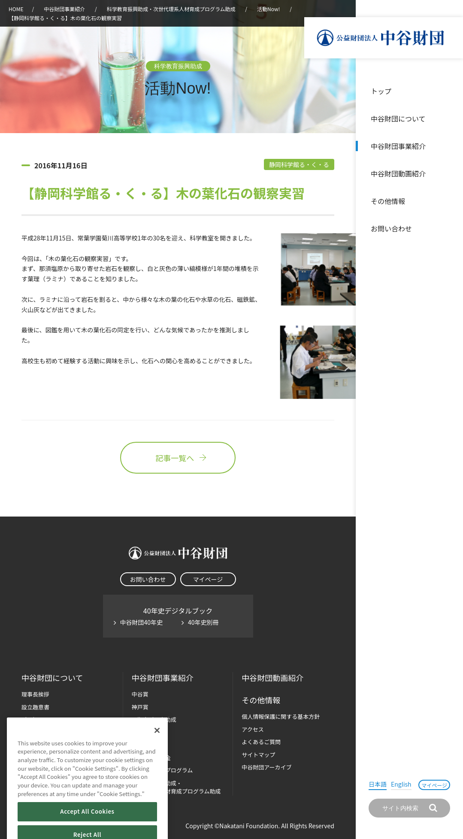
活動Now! (268, 8)
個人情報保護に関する (281, 716)
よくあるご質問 (261, 742)
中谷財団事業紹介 (398, 146)
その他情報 (388, 201)
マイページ (434, 785)
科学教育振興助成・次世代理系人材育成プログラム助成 (171, 8)
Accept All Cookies (87, 824)
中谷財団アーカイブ (266, 767)
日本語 (378, 784)
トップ (381, 91)
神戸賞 (140, 707)
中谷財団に (52, 678)
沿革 (450, 173)
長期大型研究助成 (154, 719)
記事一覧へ (177, 457)
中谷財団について (398, 118)
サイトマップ (258, 755)
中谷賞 (140, 694)
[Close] (157, 742)
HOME (16, 8)
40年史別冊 (203, 622)
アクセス (252, 729)
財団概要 (32, 719)
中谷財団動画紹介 (398, 173)
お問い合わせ (391, 228)
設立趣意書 (35, 707)
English (401, 784)
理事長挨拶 (35, 694)
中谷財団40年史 (141, 622)
